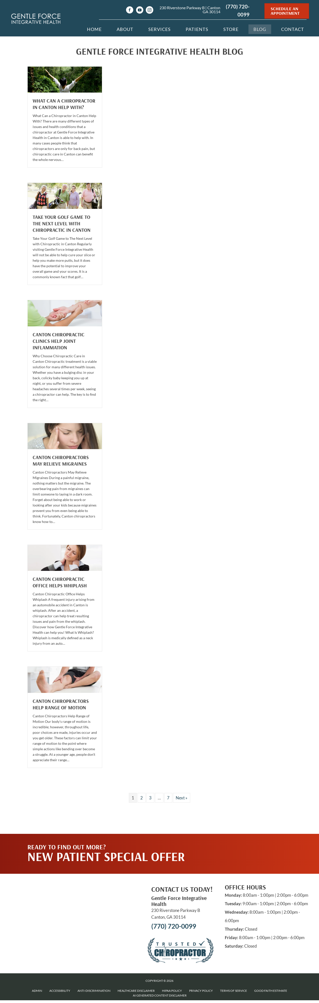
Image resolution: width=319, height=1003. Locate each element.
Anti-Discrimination (94, 991)
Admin (37, 991)
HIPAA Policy (172, 991)
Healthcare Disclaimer (136, 991)
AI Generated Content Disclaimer (160, 995)
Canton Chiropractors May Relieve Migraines (61, 460)
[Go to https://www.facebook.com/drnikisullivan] (129, 10)
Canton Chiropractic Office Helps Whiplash (60, 582)
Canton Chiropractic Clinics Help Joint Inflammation (58, 341)
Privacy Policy (201, 991)
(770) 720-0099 (173, 926)
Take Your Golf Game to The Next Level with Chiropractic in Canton (61, 223)
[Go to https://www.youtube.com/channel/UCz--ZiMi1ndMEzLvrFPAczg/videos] (139, 10)
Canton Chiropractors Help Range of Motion (61, 704)
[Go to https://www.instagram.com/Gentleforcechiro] (149, 10)
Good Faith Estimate (270, 991)
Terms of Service (233, 991)
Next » (181, 797)
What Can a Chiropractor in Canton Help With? (64, 104)
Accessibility (59, 991)
